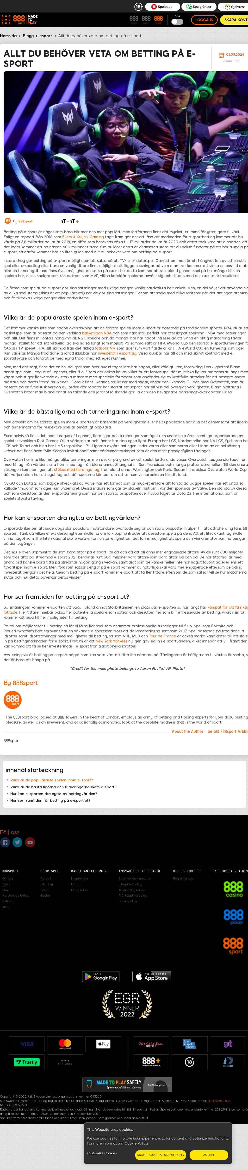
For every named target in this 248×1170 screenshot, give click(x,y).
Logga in (204, 20)
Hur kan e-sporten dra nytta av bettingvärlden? (53, 794)
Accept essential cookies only (160, 1155)
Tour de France (162, 636)
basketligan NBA (97, 333)
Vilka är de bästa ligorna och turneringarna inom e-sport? (63, 787)
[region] (158, 1143)
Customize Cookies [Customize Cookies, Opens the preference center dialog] (102, 1153)
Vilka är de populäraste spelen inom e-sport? (51, 780)
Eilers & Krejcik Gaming (83, 237)
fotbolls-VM (105, 348)
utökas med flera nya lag (76, 470)
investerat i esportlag (117, 353)
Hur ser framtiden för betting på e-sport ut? (50, 800)
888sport (25, 221)
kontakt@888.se (219, 1101)
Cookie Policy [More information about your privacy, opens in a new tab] (136, 1143)
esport (45, 36)
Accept (208, 1155)
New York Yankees (111, 641)
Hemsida (8, 36)
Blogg (28, 36)
